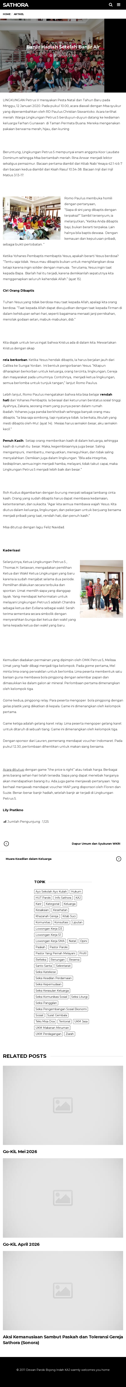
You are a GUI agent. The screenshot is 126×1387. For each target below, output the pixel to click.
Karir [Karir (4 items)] (38, 904)
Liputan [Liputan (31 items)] (77, 922)
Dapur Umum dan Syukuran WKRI (66, 843)
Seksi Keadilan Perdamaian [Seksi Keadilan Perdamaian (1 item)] (54, 978)
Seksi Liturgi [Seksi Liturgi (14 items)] (79, 997)
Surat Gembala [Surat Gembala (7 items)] (57, 1015)
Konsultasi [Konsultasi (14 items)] (61, 922)
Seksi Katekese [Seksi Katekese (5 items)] (46, 972)
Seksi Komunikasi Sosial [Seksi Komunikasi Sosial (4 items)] (51, 997)
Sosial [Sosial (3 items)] (39, 1015)
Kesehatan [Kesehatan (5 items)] (60, 910)
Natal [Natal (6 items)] (72, 941)
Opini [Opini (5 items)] (83, 941)
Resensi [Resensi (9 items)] (74, 959)
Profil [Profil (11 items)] (82, 953)
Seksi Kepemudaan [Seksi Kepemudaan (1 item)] (48, 984)
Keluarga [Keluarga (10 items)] (69, 904)
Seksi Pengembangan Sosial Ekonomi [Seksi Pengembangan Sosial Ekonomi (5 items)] (61, 1009)
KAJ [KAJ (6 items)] (78, 897)
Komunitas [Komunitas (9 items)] (43, 922)
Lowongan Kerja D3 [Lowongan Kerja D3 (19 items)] (49, 928)
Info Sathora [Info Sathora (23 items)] (63, 897)
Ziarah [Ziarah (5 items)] (70, 1034)
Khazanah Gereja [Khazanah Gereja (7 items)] (47, 916)
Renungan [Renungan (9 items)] (58, 959)
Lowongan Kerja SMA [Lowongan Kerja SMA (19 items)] (50, 941)
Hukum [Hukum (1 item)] (76, 891)
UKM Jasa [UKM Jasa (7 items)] (81, 1021)
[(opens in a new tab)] (63, 1105)
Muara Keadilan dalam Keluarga (60, 858)
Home (6, 14)
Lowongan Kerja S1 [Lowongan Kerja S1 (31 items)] (48, 935)
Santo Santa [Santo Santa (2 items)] (44, 966)
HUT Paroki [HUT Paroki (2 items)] (43, 897)
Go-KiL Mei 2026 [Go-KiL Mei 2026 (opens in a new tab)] (20, 1151)
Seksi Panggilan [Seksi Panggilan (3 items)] (46, 1003)
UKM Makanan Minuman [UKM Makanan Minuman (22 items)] (52, 1028)
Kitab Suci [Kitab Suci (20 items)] (69, 916)
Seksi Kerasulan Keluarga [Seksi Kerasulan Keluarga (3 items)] (52, 990)
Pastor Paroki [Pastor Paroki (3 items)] (59, 947)
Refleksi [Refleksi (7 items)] (41, 959)
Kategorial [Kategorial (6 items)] (52, 904)
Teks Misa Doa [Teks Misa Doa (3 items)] (45, 1021)
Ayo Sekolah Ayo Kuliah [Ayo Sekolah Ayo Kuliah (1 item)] (51, 891)
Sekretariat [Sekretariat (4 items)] (63, 966)
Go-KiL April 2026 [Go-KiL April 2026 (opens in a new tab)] (21, 1244)
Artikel (65, 63)
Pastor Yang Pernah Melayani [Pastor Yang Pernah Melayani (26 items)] (55, 953)
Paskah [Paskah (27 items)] (40, 947)
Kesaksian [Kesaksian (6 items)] (42, 910)
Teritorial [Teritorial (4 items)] (64, 1021)
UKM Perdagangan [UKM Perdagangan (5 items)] (48, 1034)
